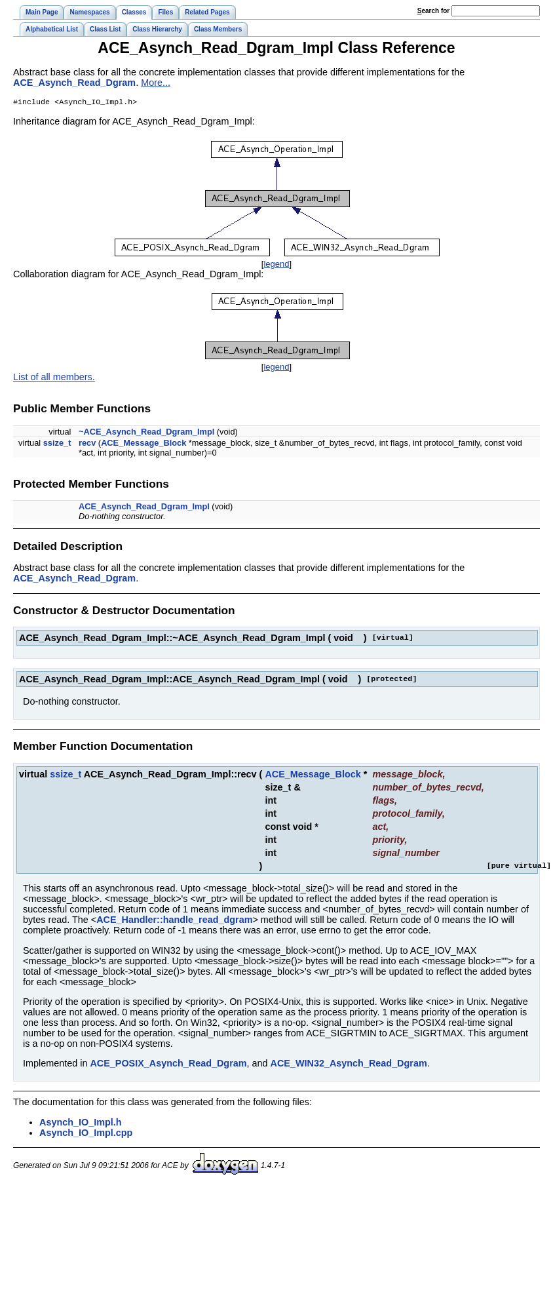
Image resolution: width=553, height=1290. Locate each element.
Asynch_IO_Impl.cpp (85, 1134)
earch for (433, 10)
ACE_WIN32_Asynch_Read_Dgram (349, 1064)
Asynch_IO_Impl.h (80, 1123)
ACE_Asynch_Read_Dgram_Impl (144, 508)
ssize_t (57, 444)
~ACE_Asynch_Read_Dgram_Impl (146, 433)
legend (276, 265)
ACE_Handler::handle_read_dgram (174, 921)
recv (87, 444)
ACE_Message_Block (143, 444)
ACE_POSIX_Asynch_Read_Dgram (168, 1064)
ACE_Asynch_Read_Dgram (74, 82)
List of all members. (54, 378)
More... (155, 82)
